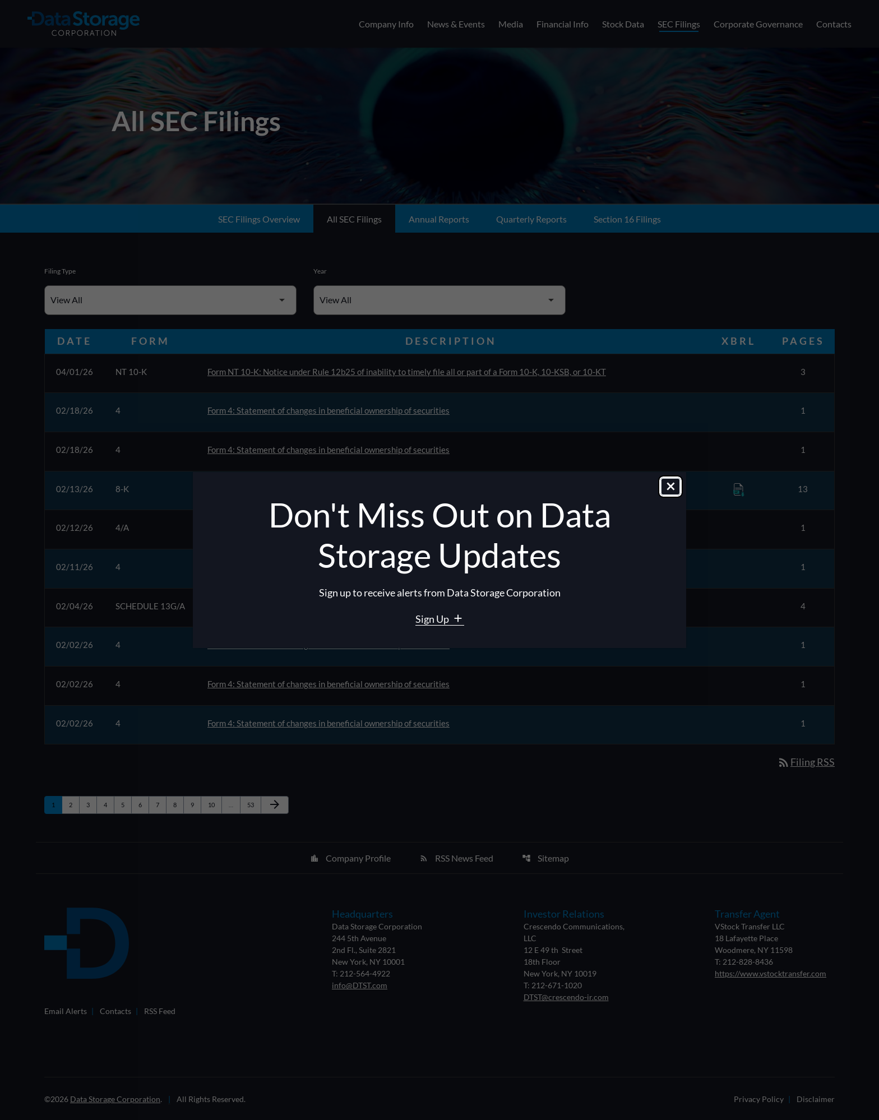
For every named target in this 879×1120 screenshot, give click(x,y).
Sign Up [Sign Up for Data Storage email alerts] (433, 619)
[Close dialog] (670, 487)
